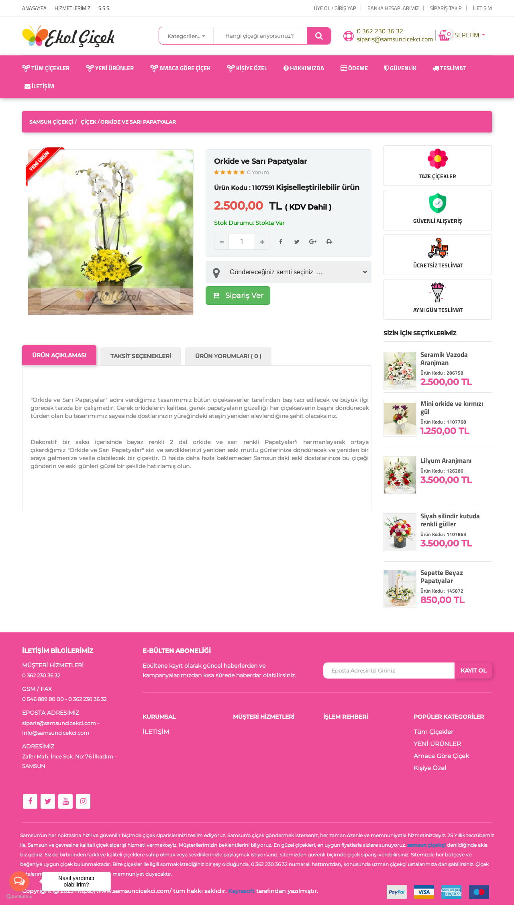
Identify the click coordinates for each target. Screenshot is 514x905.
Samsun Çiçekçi (51, 122)
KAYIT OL (473, 670)
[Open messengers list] (19, 881)
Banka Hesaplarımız (393, 8)
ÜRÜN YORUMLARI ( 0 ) (228, 356)
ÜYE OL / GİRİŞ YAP (335, 8)
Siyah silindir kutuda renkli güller (450, 520)
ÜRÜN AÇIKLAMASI (59, 355)
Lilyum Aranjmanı (445, 461)
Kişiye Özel (247, 68)
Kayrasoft (241, 891)
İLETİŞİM (482, 8)
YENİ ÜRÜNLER (110, 68)
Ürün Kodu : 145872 (441, 591)
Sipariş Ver (237, 295)
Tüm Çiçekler (45, 68)
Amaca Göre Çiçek (180, 68)
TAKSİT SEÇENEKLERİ (140, 356)
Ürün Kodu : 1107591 (244, 188)
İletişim (39, 86)
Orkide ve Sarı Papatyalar (260, 161)
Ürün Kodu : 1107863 (443, 534)
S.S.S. (104, 8)
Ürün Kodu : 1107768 (443, 422)
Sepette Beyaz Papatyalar (441, 577)
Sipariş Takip (446, 8)
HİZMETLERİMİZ (72, 8)
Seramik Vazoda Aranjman (444, 359)
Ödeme (354, 68)
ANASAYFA (34, 8)
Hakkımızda (304, 68)
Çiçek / (90, 122)
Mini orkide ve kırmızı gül (451, 408)
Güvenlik (400, 68)
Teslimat (449, 68)
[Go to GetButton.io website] (19, 896)
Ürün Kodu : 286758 (441, 373)
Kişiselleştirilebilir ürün (317, 187)
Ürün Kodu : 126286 (441, 471)
